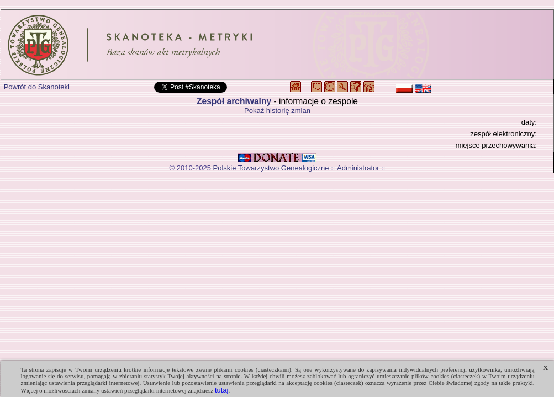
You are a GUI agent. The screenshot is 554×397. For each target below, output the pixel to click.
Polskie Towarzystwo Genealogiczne (271, 168)
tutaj (222, 390)
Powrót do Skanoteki (37, 87)
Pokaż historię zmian (277, 110)
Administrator (358, 168)
